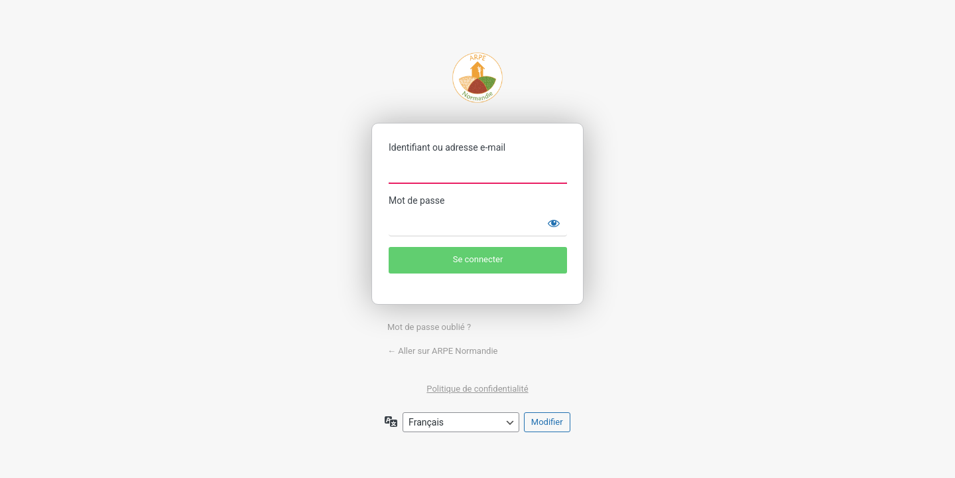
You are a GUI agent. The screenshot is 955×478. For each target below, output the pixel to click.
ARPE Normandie (477, 77)
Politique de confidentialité (477, 389)
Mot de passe (416, 200)
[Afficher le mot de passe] (554, 223)
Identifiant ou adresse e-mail (447, 147)
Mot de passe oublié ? (429, 327)
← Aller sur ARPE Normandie (442, 351)
